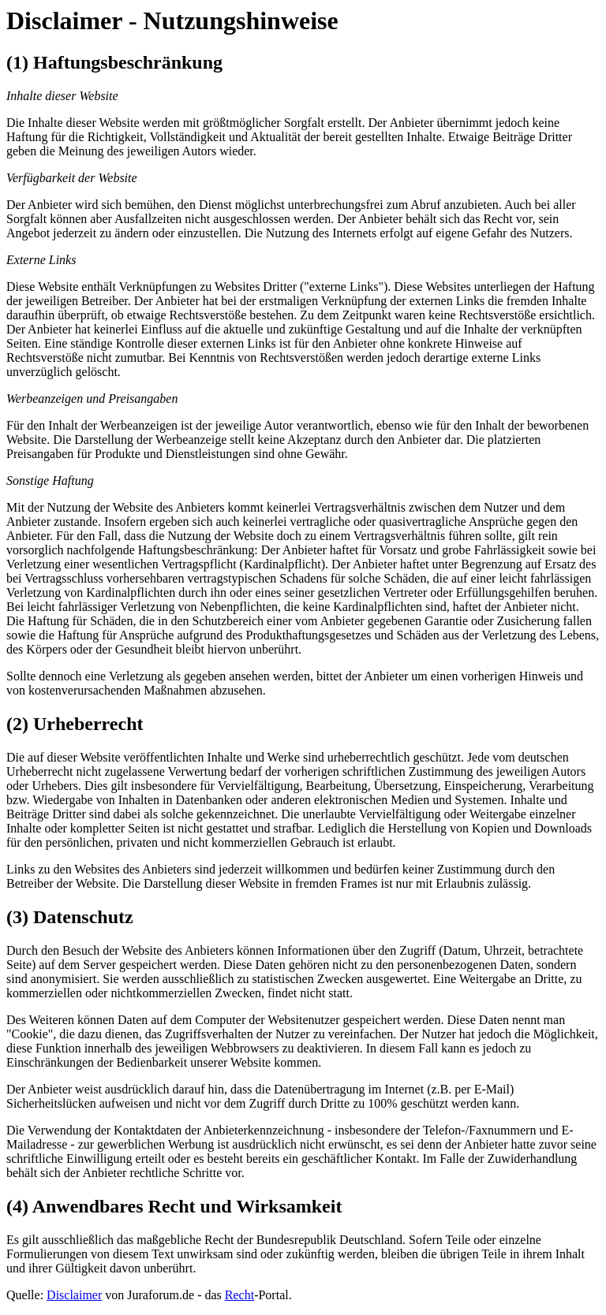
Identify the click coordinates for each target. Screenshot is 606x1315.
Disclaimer (74, 1295)
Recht (239, 1295)
